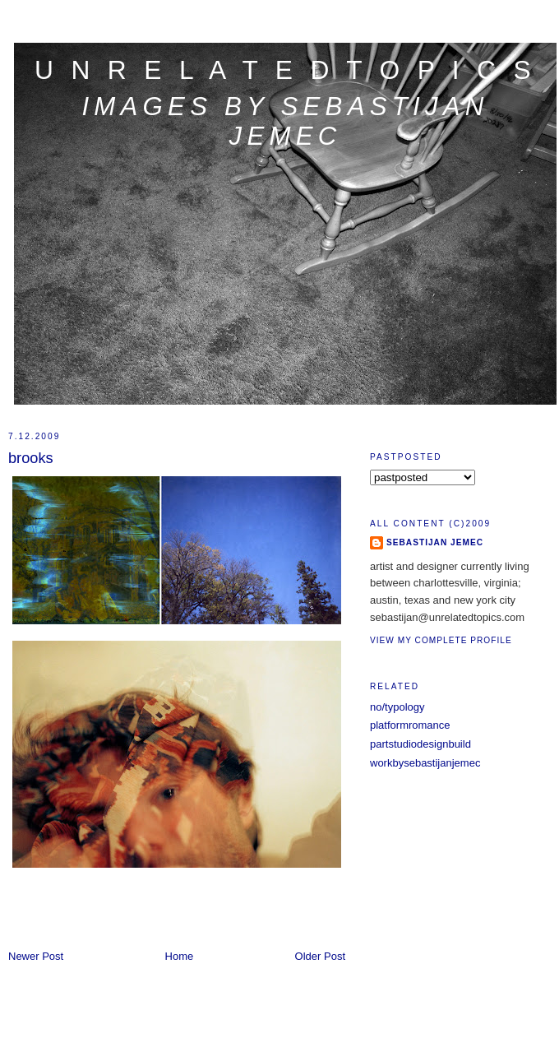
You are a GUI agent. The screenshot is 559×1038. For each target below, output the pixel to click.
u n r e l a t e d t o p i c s (285, 70)
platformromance (410, 725)
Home (179, 956)
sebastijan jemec (434, 542)
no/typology (397, 707)
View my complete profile (441, 640)
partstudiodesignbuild (420, 744)
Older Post (320, 956)
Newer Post (35, 956)
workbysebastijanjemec (425, 763)
